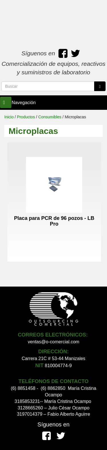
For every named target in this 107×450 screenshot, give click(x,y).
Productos (26, 117)
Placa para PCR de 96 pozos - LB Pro (54, 221)
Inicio (9, 117)
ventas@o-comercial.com (53, 341)
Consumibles (49, 117)
